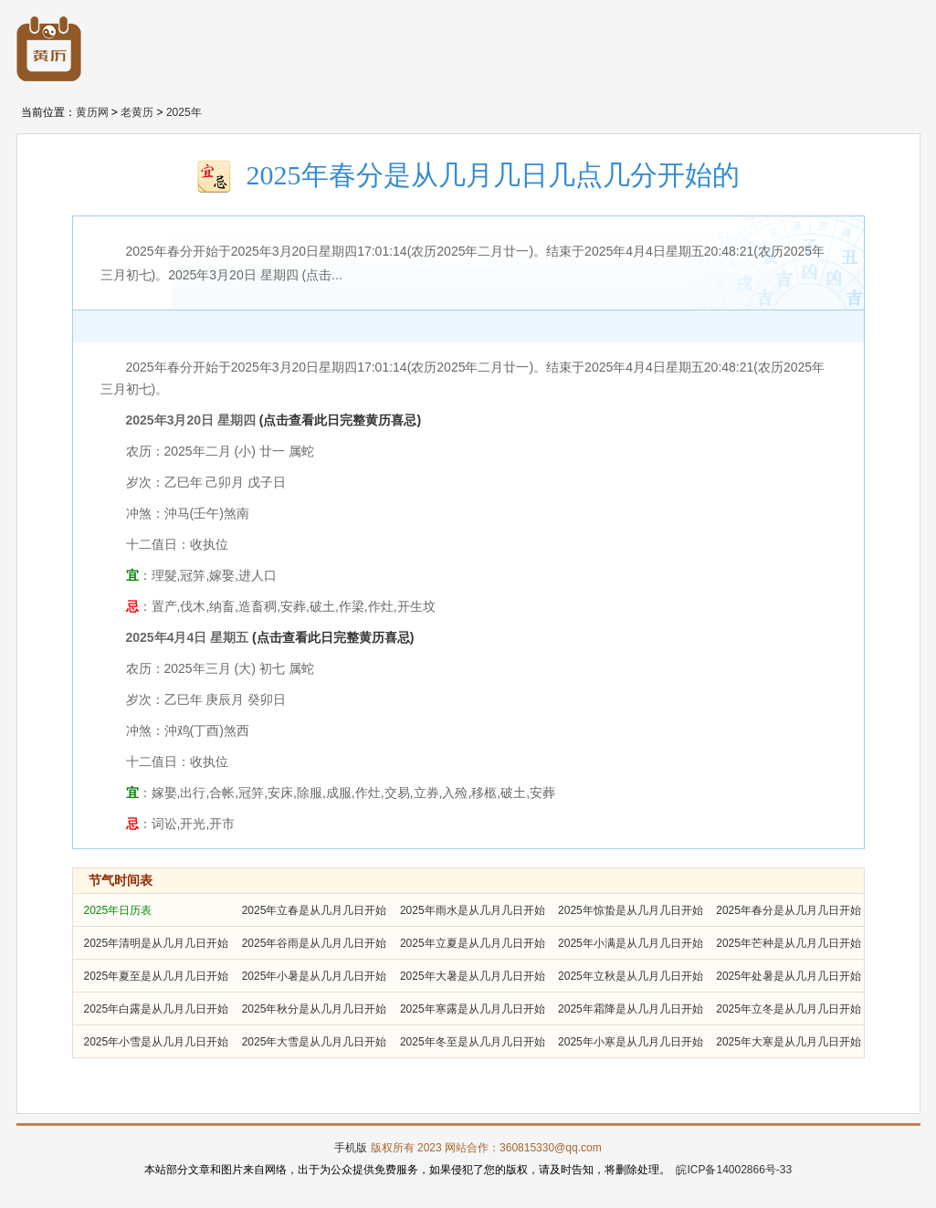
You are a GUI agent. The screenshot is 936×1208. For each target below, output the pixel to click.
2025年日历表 (118, 910)
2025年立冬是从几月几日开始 (788, 1009)
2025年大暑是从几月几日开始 (472, 976)
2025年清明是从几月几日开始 (156, 943)
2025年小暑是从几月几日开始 (314, 976)
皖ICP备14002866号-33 (734, 1169)
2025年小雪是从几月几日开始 (156, 1041)
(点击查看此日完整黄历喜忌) (340, 420)
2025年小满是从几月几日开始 (630, 943)
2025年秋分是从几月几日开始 (314, 1009)
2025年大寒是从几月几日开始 (788, 1041)
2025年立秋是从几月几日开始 (630, 976)
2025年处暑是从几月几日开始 (788, 976)
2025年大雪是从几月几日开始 (314, 1041)
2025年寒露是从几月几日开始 (472, 1009)
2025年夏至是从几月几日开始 (156, 976)
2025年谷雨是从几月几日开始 (314, 943)
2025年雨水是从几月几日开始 (472, 910)
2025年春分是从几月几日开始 (788, 910)
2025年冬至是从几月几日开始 (472, 1041)
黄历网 (92, 112)
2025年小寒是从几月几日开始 (630, 1041)
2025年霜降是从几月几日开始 (630, 1009)
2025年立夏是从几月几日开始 (472, 943)
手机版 (350, 1147)
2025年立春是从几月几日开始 (314, 910)
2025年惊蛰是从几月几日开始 (630, 910)
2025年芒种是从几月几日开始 (788, 943)
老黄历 (137, 112)
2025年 (184, 112)
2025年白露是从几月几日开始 (156, 1009)
